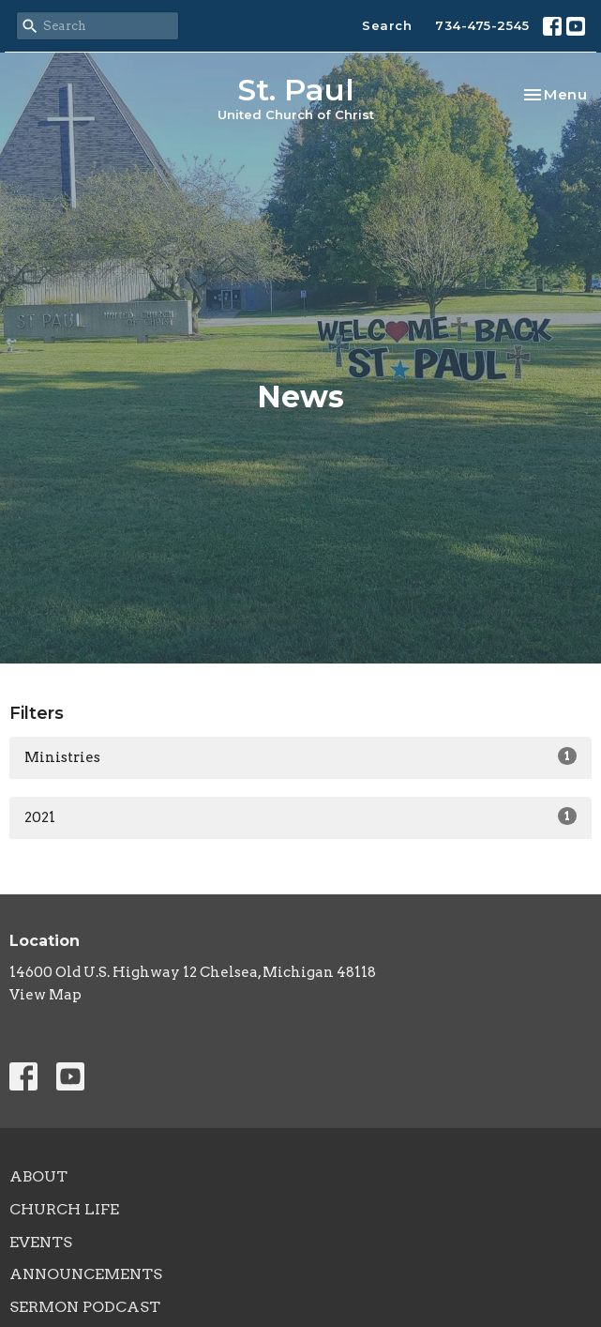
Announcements (85, 1274)
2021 (300, 816)
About (38, 1176)
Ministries (300, 756)
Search (387, 25)
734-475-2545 (482, 25)
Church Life (64, 1209)
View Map (45, 994)
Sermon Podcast (84, 1307)
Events (40, 1242)
